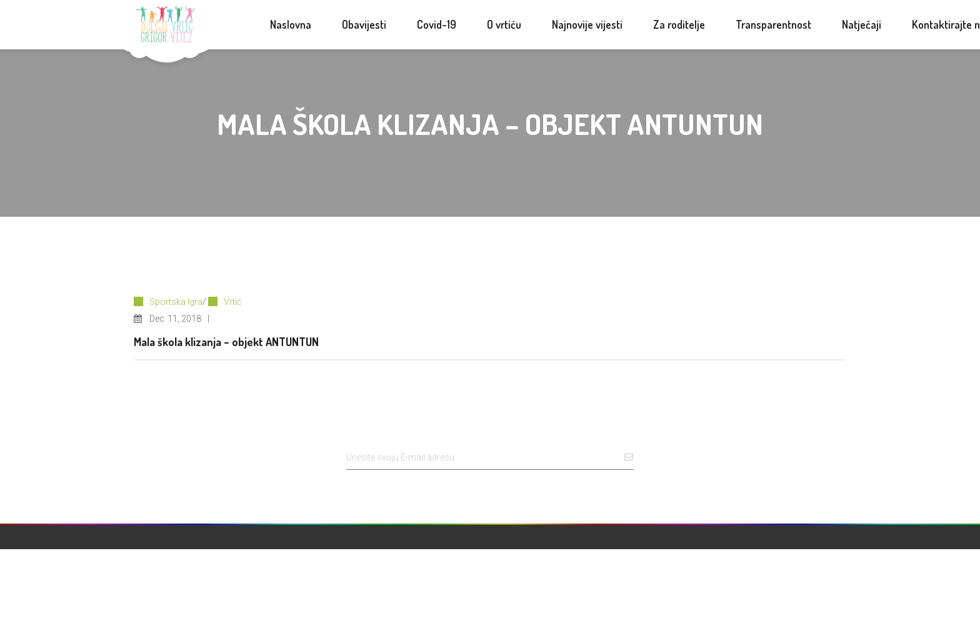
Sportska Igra (175, 302)
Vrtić (232, 302)
